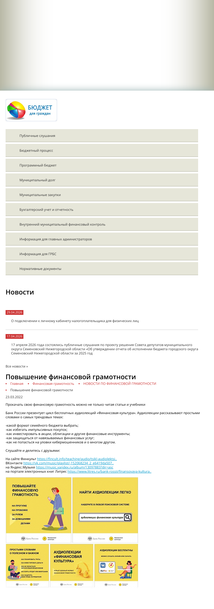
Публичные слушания (37, 135)
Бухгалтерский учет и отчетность (46, 209)
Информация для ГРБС (38, 254)
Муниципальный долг (37, 180)
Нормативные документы (40, 268)
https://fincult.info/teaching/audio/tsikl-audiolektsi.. (77, 458)
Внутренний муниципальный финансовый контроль (62, 224)
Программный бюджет (38, 165)
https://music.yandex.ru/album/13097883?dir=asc (74, 467)
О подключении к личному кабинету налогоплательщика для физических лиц (75, 320)
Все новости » (17, 366)
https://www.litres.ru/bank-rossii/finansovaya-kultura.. (109, 471)
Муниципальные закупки (40, 194)
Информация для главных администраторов (56, 239)
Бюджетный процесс (36, 150)
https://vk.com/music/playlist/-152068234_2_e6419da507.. (68, 463)
